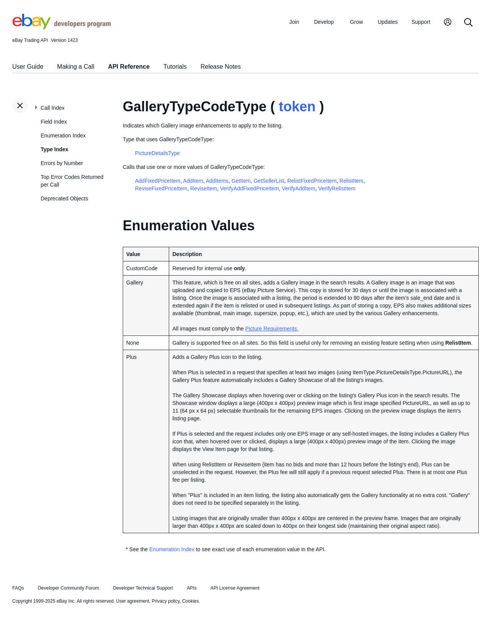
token (297, 106)
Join (294, 22)
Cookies (190, 601)
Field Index (54, 122)
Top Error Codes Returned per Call (72, 181)
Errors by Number (62, 163)
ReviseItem (203, 188)
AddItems (217, 181)
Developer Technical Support (143, 588)
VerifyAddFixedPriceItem (249, 188)
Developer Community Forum (68, 588)
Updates (388, 22)
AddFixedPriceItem (157, 181)
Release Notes (221, 66)
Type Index (54, 149)
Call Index (52, 108)
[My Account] (447, 23)
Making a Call (75, 66)
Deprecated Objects (64, 198)
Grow (356, 22)
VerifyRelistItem (337, 188)
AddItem (193, 181)
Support (421, 22)
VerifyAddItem (298, 188)
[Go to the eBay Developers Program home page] (61, 27)
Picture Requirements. (271, 329)
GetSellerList (269, 181)
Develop (324, 22)
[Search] (468, 23)
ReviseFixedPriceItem (161, 188)
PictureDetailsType (157, 153)
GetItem (240, 181)
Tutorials (175, 66)
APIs (192, 588)
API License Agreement (234, 588)
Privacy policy (166, 601)
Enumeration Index (63, 135)
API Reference (129, 66)
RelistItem (351, 181)
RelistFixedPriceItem (311, 181)
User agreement (132, 601)
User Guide (27, 66)
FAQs (18, 588)
